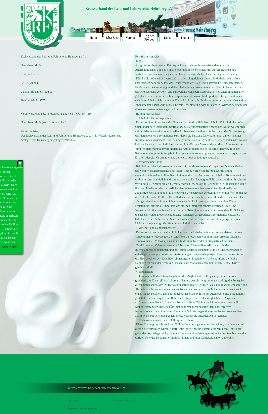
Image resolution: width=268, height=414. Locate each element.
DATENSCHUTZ (77, 400)
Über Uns (112, 37)
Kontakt (186, 37)
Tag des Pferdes (149, 37)
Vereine (131, 37)
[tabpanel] (141, 8)
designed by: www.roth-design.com (82, 409)
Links (167, 37)
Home (93, 37)
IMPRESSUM (123, 400)
